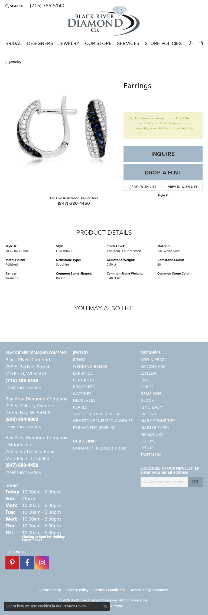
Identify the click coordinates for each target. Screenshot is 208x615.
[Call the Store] (21, 380)
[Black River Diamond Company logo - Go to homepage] (104, 21)
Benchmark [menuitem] (153, 366)
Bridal (13, 43)
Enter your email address (164, 472)
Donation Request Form (99, 448)
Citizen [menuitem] (148, 373)
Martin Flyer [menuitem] (155, 427)
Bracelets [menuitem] (84, 386)
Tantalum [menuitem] (151, 454)
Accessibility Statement (149, 590)
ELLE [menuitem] (145, 380)
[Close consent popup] (105, 606)
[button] (14, 6)
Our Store (98, 43)
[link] (46, 6)
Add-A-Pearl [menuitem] (154, 359)
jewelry (15, 62)
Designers (40, 43)
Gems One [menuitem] (151, 393)
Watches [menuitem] (82, 393)
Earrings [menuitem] (83, 373)
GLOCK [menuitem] (147, 400)
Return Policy (50, 590)
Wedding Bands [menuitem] (90, 366)
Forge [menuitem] (147, 386)
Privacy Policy (77, 590)
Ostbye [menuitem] (148, 441)
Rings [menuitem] (79, 359)
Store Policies (163, 43)
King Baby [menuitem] (151, 407)
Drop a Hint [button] (163, 172)
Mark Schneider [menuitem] (158, 420)
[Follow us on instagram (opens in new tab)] (42, 562)
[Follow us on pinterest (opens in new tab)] (12, 562)
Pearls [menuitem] (80, 407)
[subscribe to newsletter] (195, 482)
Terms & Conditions (109, 590)
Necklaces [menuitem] (84, 400)
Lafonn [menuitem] (149, 413)
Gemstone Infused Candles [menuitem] (103, 420)
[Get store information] (23, 387)
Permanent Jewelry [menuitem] (94, 427)
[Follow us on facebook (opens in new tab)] (27, 562)
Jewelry (69, 43)
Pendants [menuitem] (83, 380)
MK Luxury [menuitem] (152, 434)
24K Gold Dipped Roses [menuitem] (98, 413)
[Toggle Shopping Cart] (201, 43)
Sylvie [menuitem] (147, 447)
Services (128, 43)
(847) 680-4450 (74, 203)
